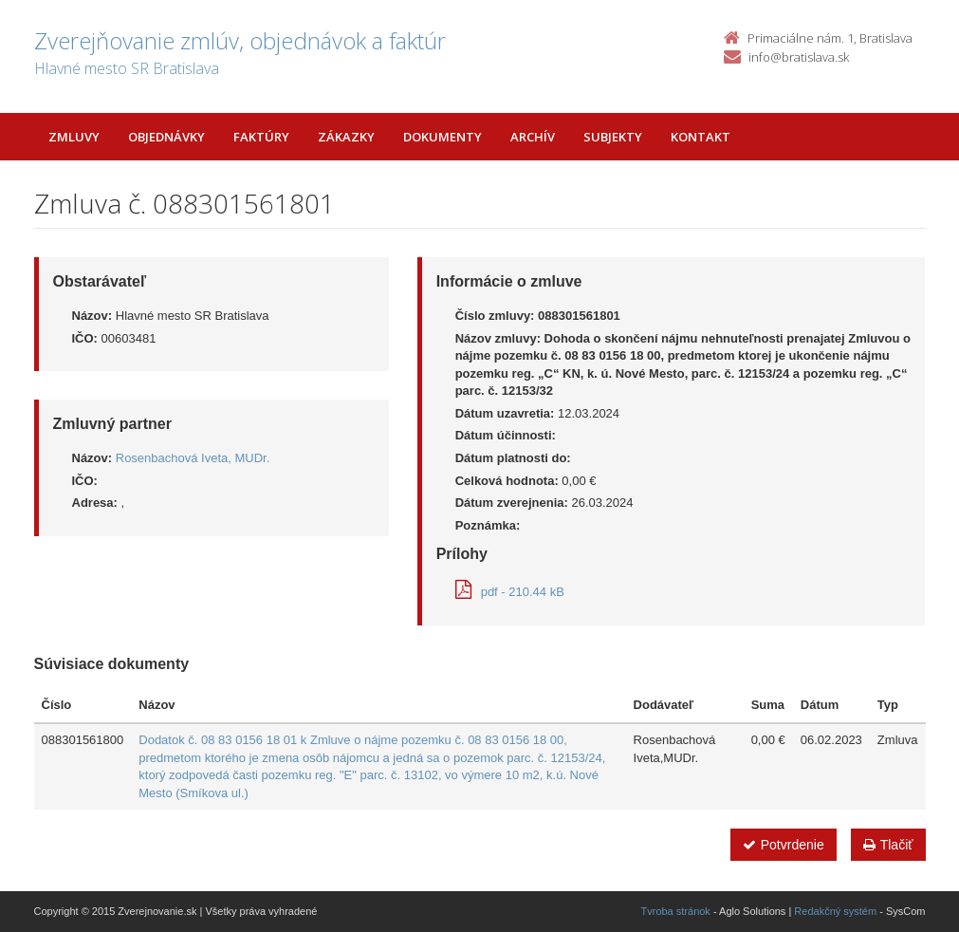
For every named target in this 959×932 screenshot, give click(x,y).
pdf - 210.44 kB (509, 592)
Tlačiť (888, 844)
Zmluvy (74, 136)
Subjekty (612, 136)
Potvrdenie (783, 844)
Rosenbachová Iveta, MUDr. (193, 458)
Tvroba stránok (675, 911)
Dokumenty (442, 136)
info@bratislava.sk (798, 56)
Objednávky (166, 136)
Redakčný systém (835, 911)
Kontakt (700, 136)
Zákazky (346, 136)
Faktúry (261, 136)
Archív (532, 136)
